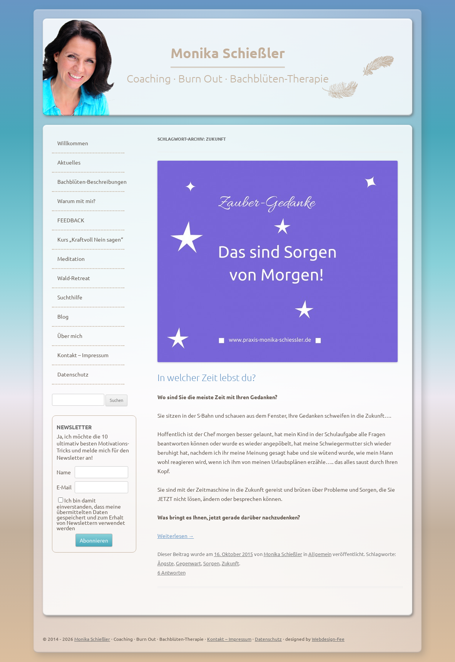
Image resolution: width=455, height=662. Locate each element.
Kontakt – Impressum (83, 354)
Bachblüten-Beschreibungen (90, 181)
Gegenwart (188, 563)
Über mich (69, 335)
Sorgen (211, 563)
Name (64, 472)
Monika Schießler (228, 52)
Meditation (71, 258)
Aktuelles (68, 162)
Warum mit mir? (76, 200)
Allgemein (319, 554)
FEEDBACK (70, 220)
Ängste (165, 563)
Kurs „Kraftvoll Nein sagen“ (90, 239)
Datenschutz (73, 374)
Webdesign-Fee (328, 639)
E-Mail (64, 487)
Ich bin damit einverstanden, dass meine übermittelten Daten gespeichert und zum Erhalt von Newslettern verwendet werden (91, 514)
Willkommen (72, 142)
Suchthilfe (69, 297)
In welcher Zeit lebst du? (206, 377)
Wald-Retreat (73, 277)
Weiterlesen (175, 535)
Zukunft (230, 563)
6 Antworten (171, 572)
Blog (63, 316)
